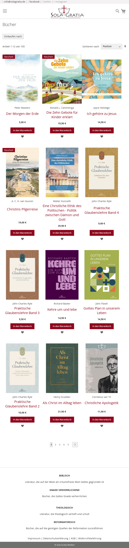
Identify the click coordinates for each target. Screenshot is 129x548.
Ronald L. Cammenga (62, 107)
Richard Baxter (62, 303)
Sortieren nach (90, 46)
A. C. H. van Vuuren (22, 201)
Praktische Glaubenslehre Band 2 (22, 403)
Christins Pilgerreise (22, 209)
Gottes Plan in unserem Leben (101, 310)
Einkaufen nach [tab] (13, 36)
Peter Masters (22, 107)
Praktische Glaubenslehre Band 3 (22, 310)
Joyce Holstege (102, 107)
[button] (22, 136)
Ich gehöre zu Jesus (102, 113)
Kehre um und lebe (62, 309)
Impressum (34, 538)
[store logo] (67, 12)
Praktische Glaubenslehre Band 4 (101, 210)
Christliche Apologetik (102, 403)
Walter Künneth (62, 201)
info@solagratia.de (14, 1)
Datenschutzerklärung (55, 538)
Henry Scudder (62, 397)
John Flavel (102, 303)
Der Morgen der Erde (22, 113)
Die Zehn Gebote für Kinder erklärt (62, 114)
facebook (34, 1)
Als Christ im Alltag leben (62, 403)
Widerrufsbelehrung (89, 538)
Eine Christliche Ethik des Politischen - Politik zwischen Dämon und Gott (62, 213)
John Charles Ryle (102, 201)
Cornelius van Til (101, 397)
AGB (73, 538)
